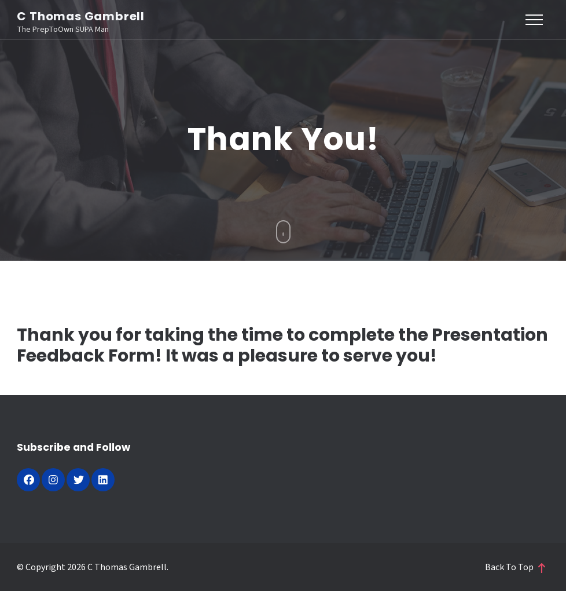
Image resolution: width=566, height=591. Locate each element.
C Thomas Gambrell (81, 16)
